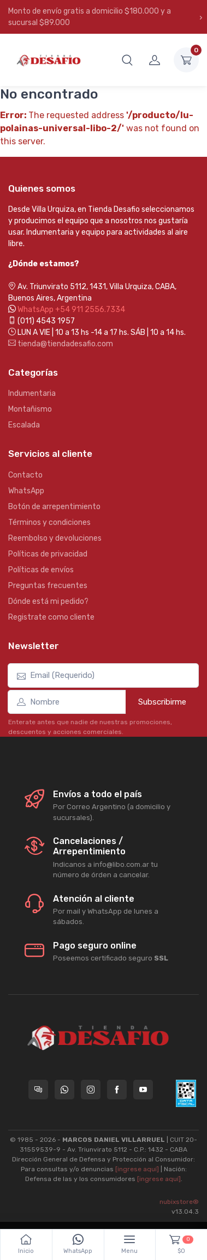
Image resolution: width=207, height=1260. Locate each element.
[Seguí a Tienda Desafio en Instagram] (90, 1089)
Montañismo (30, 409)
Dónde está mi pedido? (48, 601)
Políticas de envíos (41, 569)
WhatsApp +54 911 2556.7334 (71, 309)
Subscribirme (162, 702)
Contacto (25, 475)
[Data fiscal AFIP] (186, 1093)
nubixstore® (179, 1202)
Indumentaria (32, 393)
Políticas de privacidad (47, 554)
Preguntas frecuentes (47, 585)
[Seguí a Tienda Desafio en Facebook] (117, 1089)
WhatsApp (26, 491)
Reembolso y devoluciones (55, 538)
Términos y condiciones (49, 522)
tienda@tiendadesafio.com (60, 343)
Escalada (24, 425)
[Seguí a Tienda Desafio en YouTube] (143, 1089)
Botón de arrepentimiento (54, 506)
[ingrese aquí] (137, 1169)
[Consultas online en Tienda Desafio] (38, 1089)
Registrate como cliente (51, 617)
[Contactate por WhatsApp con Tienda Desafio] (64, 1089)
